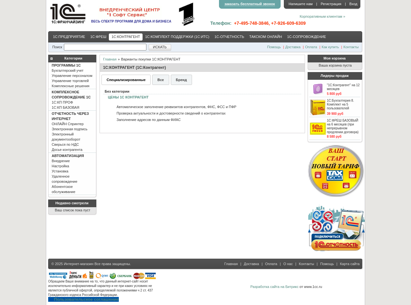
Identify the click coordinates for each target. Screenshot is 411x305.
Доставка (293, 47)
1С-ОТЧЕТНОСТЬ (229, 37)
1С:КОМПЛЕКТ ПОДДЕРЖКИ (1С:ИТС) (177, 37)
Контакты (351, 47)
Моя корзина (335, 58)
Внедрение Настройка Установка (68, 174)
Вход (353, 4)
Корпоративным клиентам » (322, 16)
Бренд (181, 80)
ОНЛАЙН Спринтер (70, 132)
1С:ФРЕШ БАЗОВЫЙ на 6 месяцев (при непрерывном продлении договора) (343, 126)
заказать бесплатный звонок (249, 4)
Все (160, 80)
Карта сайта (350, 264)
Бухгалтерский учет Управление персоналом (72, 75)
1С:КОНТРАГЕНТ (125, 37)
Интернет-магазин (78, 264)
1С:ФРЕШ (98, 37)
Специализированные (126, 80)
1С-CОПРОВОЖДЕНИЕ (306, 37)
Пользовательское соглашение (86, 299)
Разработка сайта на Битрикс (274, 287)
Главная (110, 59)
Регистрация (331, 4)
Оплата (311, 47)
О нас (288, 264)
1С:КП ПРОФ (71, 99)
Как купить (330, 47)
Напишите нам (301, 4)
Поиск (57, 47)
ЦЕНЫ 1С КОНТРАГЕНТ (128, 97)
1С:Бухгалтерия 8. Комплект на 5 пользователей (340, 104)
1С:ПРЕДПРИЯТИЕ (69, 37)
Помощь (274, 47)
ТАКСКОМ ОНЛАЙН (265, 37)
